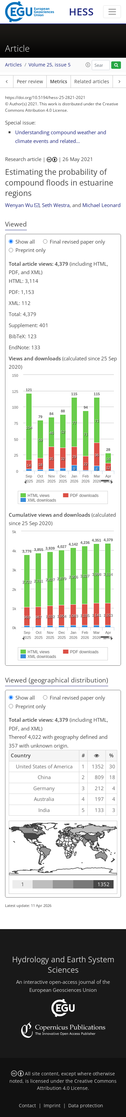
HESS (81, 11)
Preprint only (27, 250)
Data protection (85, 1106)
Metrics (58, 82)
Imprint (52, 1106)
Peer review (30, 82)
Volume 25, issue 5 (50, 65)
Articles (13, 65)
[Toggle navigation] (112, 11)
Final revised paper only (74, 241)
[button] (88, 65)
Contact (27, 1106)
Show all (22, 241)
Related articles (91, 82)
